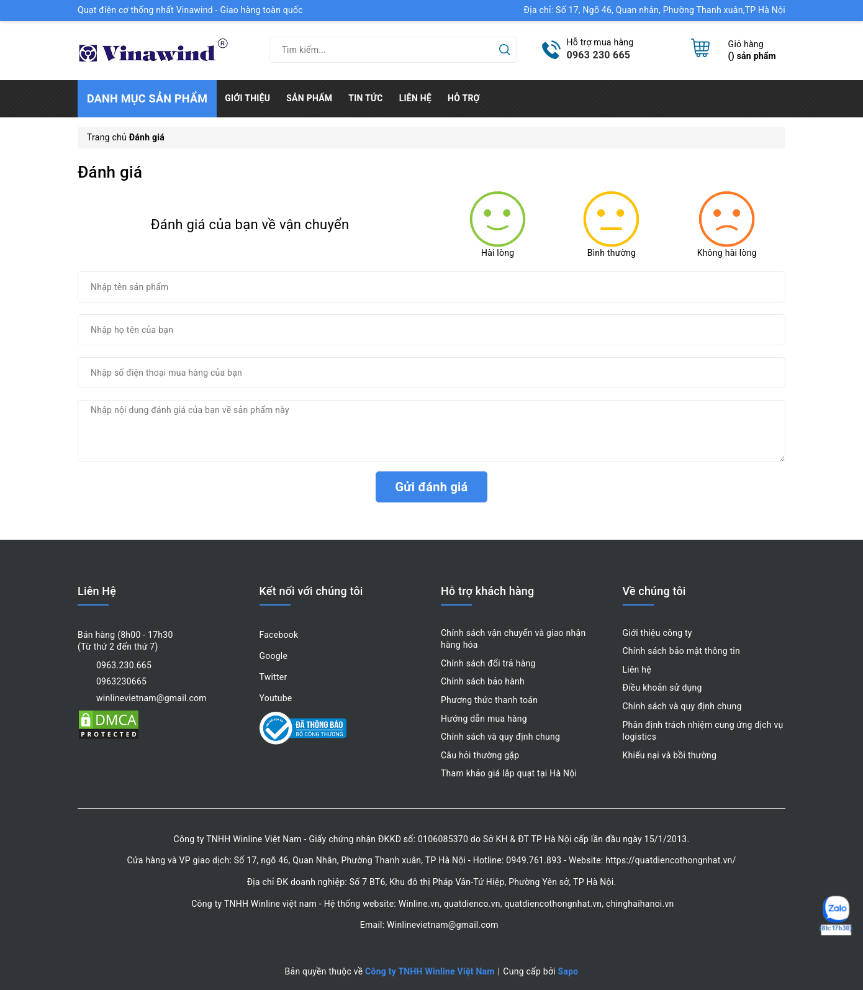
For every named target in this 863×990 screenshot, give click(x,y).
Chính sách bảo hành (483, 681)
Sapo (568, 971)
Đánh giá (110, 172)
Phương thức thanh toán (489, 700)
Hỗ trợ (464, 98)
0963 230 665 (599, 55)
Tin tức (365, 98)
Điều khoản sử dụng (662, 688)
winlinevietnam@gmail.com (151, 698)
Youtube (276, 698)
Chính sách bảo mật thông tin (682, 651)
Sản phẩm (309, 98)
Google (274, 656)
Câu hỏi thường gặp (480, 755)
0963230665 (121, 681)
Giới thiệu (247, 98)
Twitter (273, 677)
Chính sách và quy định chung (500, 737)
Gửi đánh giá (431, 486)
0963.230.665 (123, 665)
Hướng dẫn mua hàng (484, 719)
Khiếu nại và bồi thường (670, 755)
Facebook (279, 635)
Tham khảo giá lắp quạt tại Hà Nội (509, 773)
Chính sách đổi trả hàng (488, 663)
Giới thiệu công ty (657, 633)
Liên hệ (415, 98)
